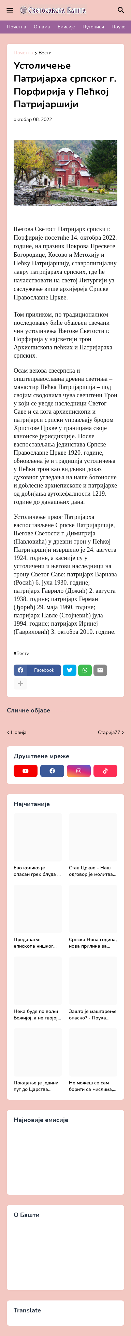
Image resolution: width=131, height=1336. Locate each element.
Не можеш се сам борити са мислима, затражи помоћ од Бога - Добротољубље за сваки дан (91, 1086)
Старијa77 (109, 732)
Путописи (93, 27)
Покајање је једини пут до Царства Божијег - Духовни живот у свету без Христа (36, 1086)
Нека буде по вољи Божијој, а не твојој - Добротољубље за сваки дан (37, 1014)
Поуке (119, 27)
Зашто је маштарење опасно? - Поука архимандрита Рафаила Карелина (93, 1014)
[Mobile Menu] (10, 10)
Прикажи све (67, 710)
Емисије (66, 27)
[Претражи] (122, 10)
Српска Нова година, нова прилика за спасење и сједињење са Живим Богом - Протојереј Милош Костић (93, 943)
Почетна (16, 27)
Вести (45, 53)
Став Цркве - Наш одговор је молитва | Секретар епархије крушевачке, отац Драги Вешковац (92, 871)
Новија (19, 732)
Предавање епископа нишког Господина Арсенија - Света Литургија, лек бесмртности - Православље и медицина (36, 943)
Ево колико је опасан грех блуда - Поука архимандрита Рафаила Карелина (38, 871)
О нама (42, 27)
